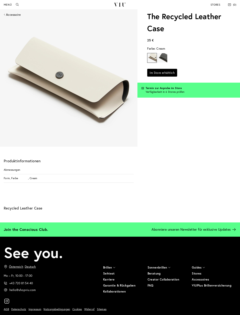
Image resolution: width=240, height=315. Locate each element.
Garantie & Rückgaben (119, 285)
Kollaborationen (114, 291)
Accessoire (13, 14)
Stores (215, 4)
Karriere (109, 279)
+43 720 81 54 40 (21, 283)
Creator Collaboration (163, 279)
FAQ (151, 285)
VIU (120, 5)
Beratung (154, 273)
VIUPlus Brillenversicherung (211, 285)
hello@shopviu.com (22, 290)
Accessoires (200, 279)
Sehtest (109, 273)
